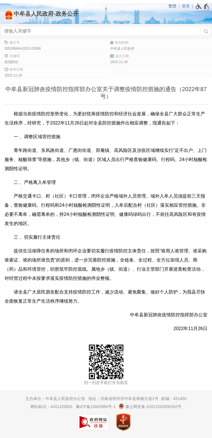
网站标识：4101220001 (51, 406)
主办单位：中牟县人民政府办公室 (55, 398)
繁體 (172, 6)
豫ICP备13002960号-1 (96, 406)
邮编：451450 (174, 398)
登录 (186, 6)
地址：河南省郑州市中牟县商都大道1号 (123, 398)
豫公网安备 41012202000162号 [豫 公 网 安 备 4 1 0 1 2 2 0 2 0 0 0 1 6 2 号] (150, 406)
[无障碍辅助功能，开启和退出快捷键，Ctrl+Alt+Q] (202, 6)
